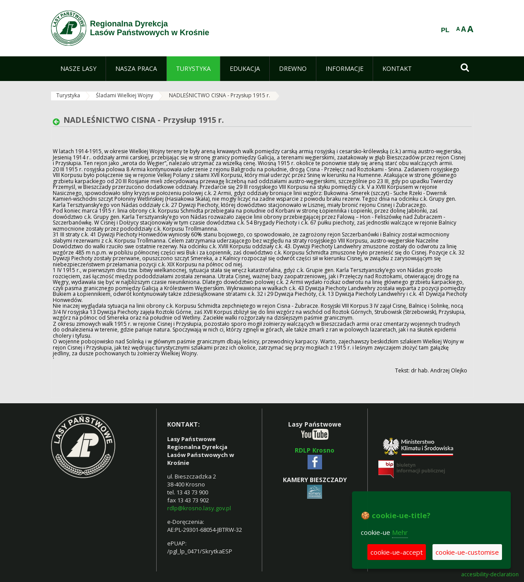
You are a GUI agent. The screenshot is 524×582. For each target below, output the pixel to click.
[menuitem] (78, 68)
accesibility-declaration (490, 574)
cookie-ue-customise (467, 552)
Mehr (400, 532)
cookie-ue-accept (396, 552)
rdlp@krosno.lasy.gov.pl (199, 508)
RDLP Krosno (314, 450)
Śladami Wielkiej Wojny (124, 95)
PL (445, 29)
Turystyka (68, 95)
